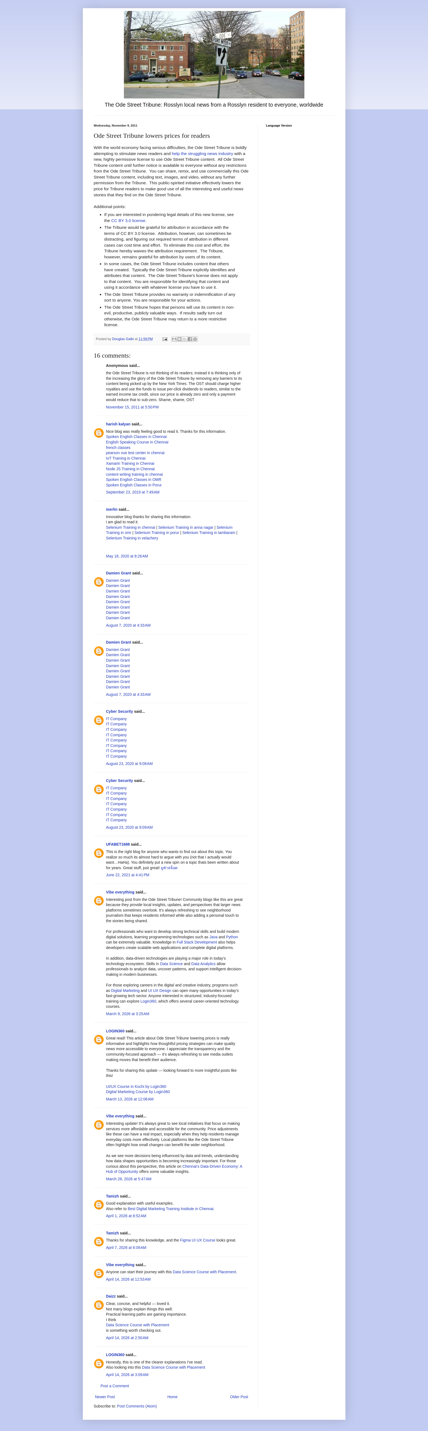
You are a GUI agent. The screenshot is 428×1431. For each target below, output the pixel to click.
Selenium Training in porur (157, 532)
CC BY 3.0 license (128, 220)
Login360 (148, 1001)
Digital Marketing (125, 990)
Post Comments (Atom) (137, 1406)
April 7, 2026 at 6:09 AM (126, 1247)
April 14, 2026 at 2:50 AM (127, 1338)
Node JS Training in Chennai (130, 469)
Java (213, 937)
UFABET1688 (118, 844)
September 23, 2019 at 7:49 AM (133, 492)
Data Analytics (203, 964)
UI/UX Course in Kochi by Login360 (136, 1086)
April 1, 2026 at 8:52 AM (126, 1216)
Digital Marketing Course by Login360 (138, 1092)
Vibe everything (120, 892)
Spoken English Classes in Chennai (136, 436)
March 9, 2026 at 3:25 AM (127, 1014)
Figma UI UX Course (197, 1240)
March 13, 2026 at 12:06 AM (130, 1099)
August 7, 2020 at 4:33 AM (128, 625)
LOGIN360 (115, 1031)
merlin (112, 509)
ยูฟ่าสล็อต (169, 868)
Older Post (239, 1397)
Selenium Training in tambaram (208, 532)
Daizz (111, 1296)
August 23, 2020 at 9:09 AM (129, 827)
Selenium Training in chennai (131, 527)
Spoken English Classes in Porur (134, 485)
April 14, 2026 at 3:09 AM (127, 1374)
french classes (118, 447)
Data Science (171, 964)
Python (232, 937)
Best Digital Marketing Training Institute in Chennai (171, 1209)
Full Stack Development (197, 942)
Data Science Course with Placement (204, 1272)
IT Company (116, 719)
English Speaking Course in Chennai (137, 442)
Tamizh (112, 1196)
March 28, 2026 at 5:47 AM (129, 1179)
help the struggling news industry (202, 153)
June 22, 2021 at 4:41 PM (127, 875)
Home (172, 1397)
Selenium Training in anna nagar (186, 527)
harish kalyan (118, 424)
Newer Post (105, 1397)
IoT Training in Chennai (126, 458)
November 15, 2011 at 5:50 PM (132, 407)
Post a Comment (115, 1386)
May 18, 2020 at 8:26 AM (127, 556)
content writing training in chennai (134, 474)
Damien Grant (118, 573)
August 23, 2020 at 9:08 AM (129, 763)
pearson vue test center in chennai (135, 453)
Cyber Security (119, 711)
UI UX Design (159, 990)
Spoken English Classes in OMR (133, 479)
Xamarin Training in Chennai (130, 463)
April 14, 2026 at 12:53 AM (128, 1279)
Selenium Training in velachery (132, 538)
